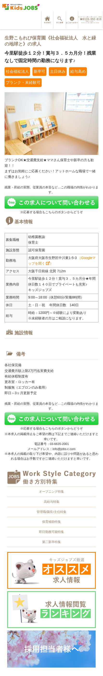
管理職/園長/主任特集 (51, 512)
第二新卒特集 (51, 542)
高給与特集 (51, 502)
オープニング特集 (51, 491)
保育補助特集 (51, 522)
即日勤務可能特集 (51, 532)
